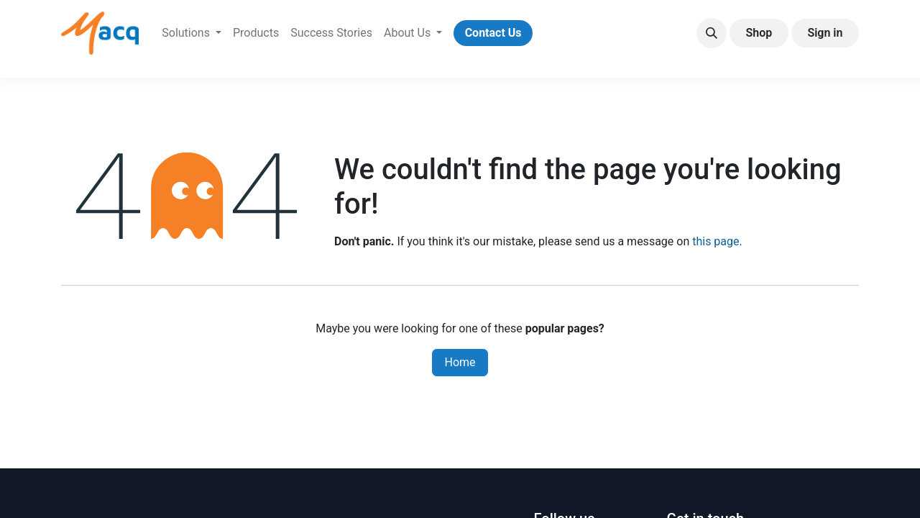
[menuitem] (191, 33)
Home (459, 362)
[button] (711, 33)
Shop (758, 33)
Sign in (824, 33)
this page (715, 241)
